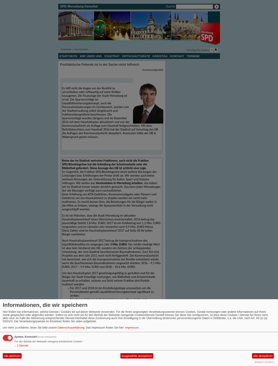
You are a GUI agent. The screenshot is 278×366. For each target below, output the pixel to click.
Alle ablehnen (12, 356)
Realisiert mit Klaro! (264, 362)
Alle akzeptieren (263, 356)
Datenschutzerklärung (71, 327)
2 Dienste (21, 345)
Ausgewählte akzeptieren (136, 356)
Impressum (132, 327)
